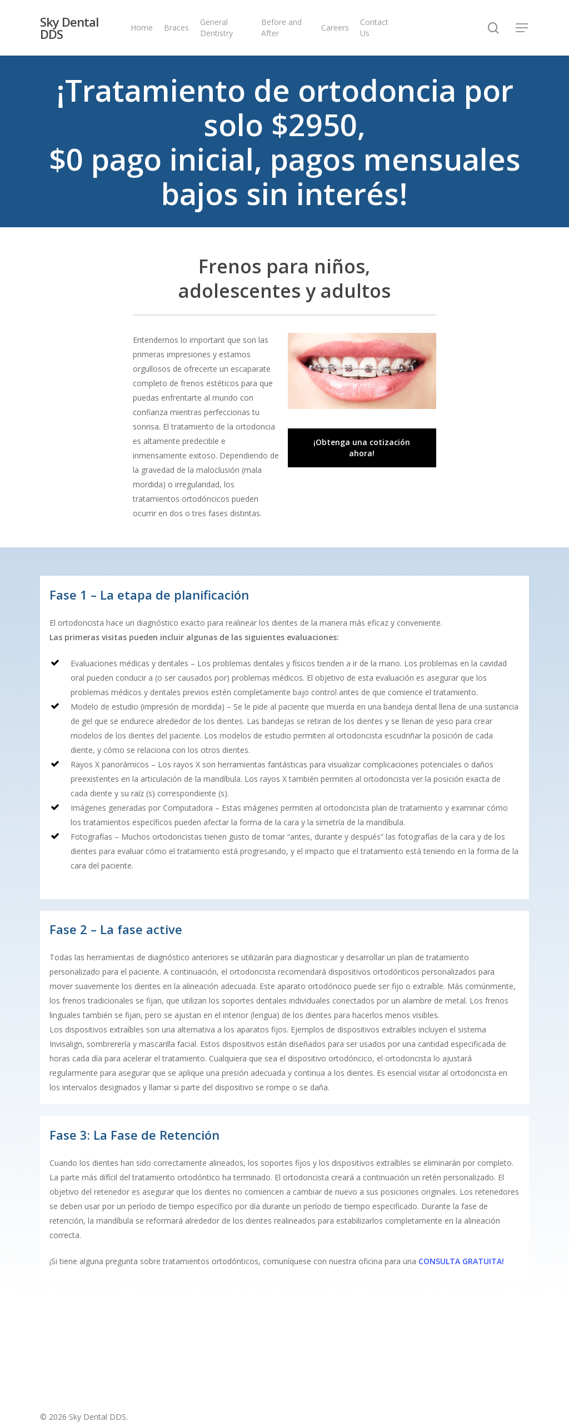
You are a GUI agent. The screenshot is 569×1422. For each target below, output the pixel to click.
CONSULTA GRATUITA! (461, 1261)
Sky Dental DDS (69, 28)
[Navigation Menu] (522, 28)
